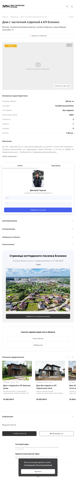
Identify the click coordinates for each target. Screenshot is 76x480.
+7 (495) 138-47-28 (19, 433)
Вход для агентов (9, 425)
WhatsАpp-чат (56, 433)
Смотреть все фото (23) (62, 86)
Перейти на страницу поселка (38, 316)
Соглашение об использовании (38, 465)
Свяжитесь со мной (38, 210)
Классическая (38, 338)
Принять (38, 471)
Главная (5, 17)
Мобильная (38, 345)
